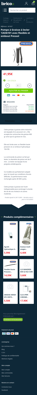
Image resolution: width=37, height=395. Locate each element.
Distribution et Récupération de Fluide (17, 20)
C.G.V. (3, 352)
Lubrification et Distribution (30, 20)
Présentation (10, 121)
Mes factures (6, 376)
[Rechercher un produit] (21, 10)
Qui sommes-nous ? (8, 346)
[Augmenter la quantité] (29, 86)
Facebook (5, 390)
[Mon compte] (26, 3)
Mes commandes (7, 373)
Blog (3, 349)
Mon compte (6, 370)
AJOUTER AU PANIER (18, 90)
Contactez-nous (7, 387)
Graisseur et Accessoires (13, 319)
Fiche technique (26, 121)
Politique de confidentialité (10, 356)
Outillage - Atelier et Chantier (6, 20)
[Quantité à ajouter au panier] (18, 86)
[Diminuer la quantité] (8, 86)
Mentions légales (7, 359)
